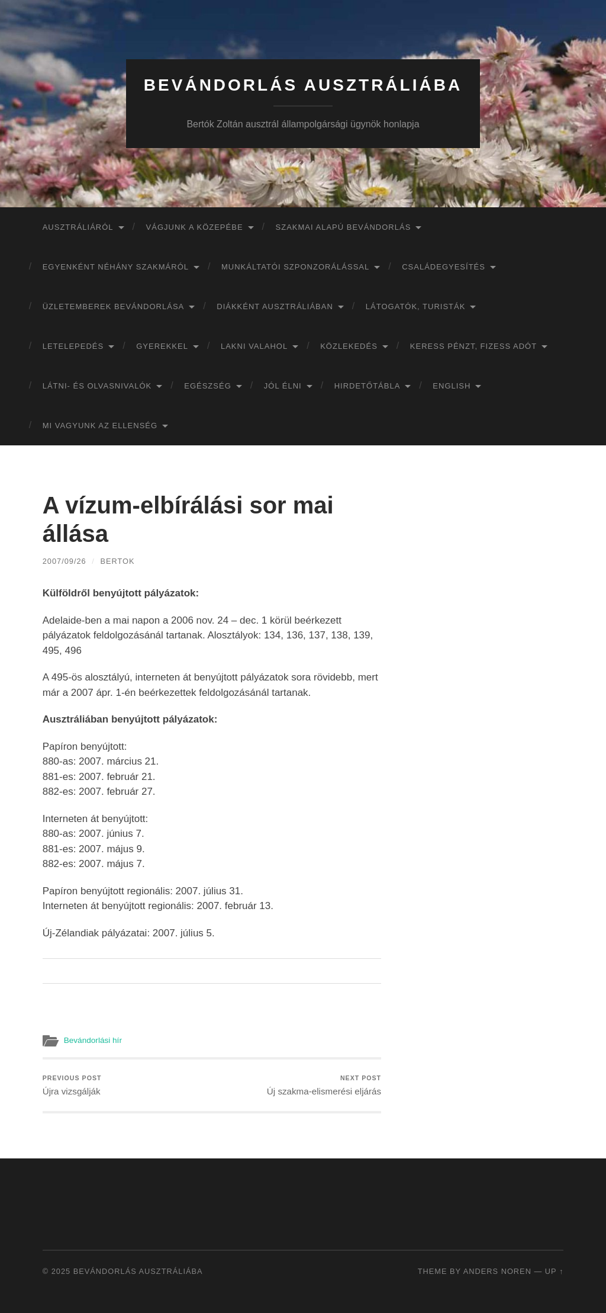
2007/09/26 (64, 561)
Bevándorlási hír (93, 1040)
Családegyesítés (443, 266)
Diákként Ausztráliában (275, 306)
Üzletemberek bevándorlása (114, 306)
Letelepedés (73, 346)
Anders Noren (497, 1271)
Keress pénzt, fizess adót (473, 346)
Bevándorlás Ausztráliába (303, 85)
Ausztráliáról (78, 227)
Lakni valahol (254, 346)
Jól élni (283, 385)
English (451, 385)
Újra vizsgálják (72, 1085)
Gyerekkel (162, 346)
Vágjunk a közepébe (194, 227)
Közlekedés (349, 346)
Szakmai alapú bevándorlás (343, 227)
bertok (117, 561)
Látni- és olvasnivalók (97, 385)
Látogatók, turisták (416, 306)
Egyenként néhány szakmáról (116, 266)
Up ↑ (554, 1271)
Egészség (207, 385)
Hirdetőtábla (367, 385)
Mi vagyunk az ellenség (100, 425)
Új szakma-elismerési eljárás (324, 1085)
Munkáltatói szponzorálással (295, 266)
